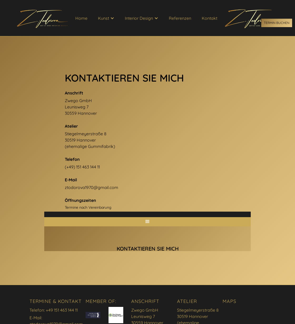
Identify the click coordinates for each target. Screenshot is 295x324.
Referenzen (180, 18)
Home (81, 18)
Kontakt (209, 18)
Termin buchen (276, 23)
